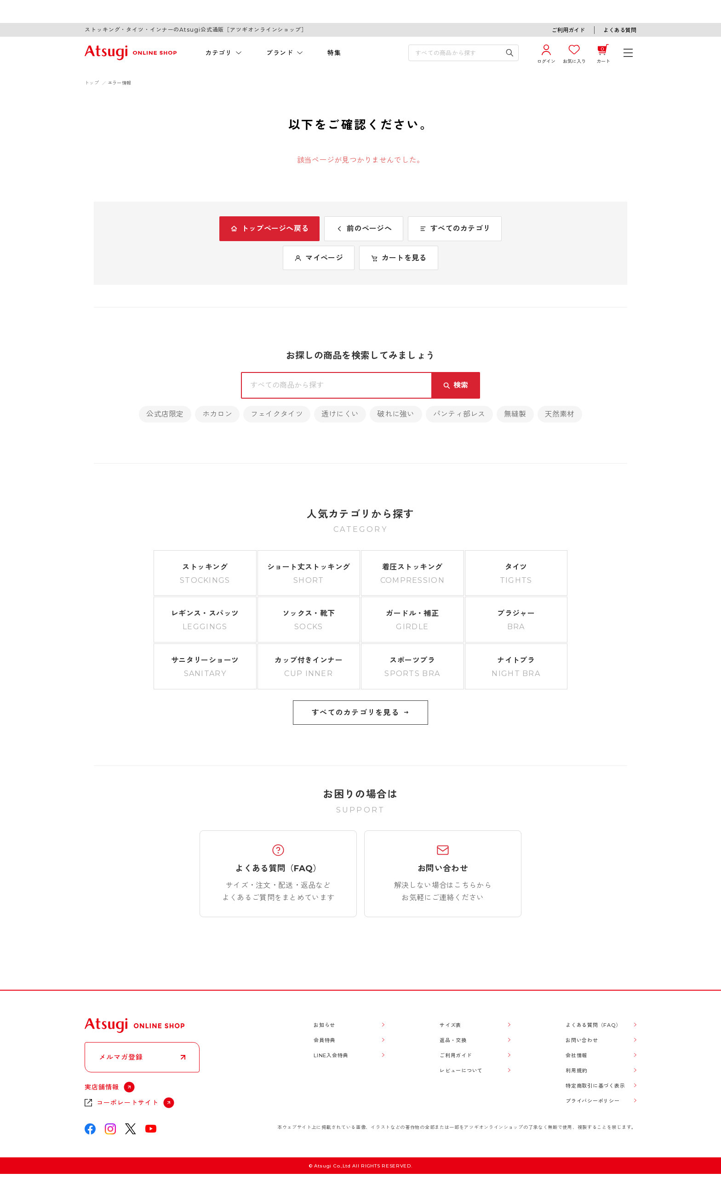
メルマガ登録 (121, 1057)
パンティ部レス (459, 414)
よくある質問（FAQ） (593, 1025)
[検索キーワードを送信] (510, 53)
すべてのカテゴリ (454, 228)
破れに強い (395, 414)
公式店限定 (164, 414)
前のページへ (364, 228)
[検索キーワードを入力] (457, 53)
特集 (334, 53)
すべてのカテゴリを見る (360, 712)
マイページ (318, 258)
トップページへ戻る (269, 228)
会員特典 (324, 1040)
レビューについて (461, 1070)
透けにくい (340, 414)
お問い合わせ (582, 1040)
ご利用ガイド (568, 30)
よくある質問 (619, 30)
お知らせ (324, 1025)
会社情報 (576, 1055)
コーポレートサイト (128, 1103)
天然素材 (560, 414)
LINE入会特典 (331, 1055)
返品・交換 (453, 1040)
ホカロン (217, 414)
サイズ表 (450, 1025)
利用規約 (576, 1070)
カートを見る (399, 258)
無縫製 (515, 414)
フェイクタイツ (277, 414)
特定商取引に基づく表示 (595, 1086)
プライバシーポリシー (593, 1101)
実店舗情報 (102, 1087)
